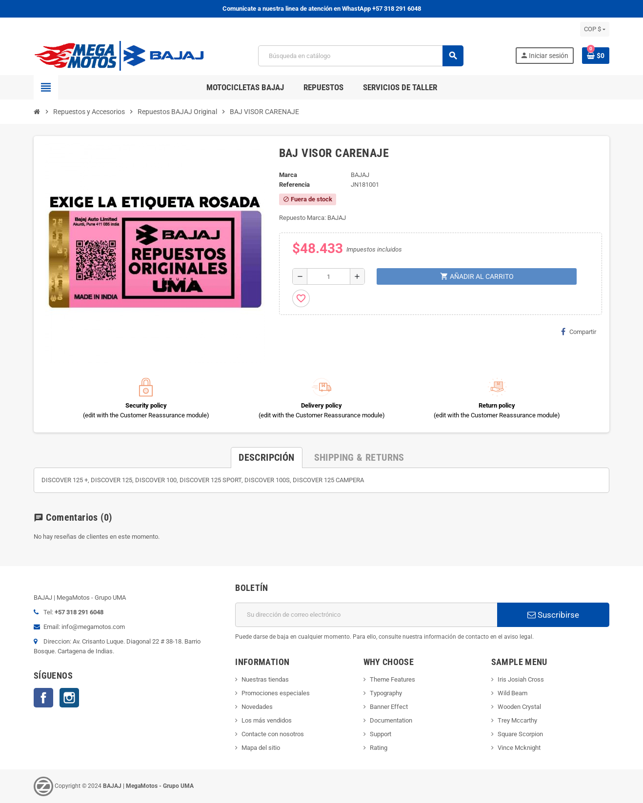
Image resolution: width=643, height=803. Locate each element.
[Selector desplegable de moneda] (594, 29)
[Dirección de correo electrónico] (366, 615)
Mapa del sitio (260, 747)
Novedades (257, 706)
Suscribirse (553, 615)
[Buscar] (360, 55)
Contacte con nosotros (272, 734)
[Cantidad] (328, 276)
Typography (386, 693)
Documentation (391, 720)
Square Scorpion (520, 734)
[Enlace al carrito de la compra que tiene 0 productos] (595, 55)
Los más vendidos (266, 720)
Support (380, 734)
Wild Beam (512, 693)
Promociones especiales (275, 693)
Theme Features (392, 679)
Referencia (294, 184)
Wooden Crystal (519, 706)
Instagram (69, 697)
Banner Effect (389, 706)
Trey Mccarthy (517, 720)
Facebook (43, 697)
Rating (378, 747)
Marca (288, 174)
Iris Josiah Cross (521, 679)
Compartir (578, 331)
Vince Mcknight (519, 747)
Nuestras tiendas (265, 679)
